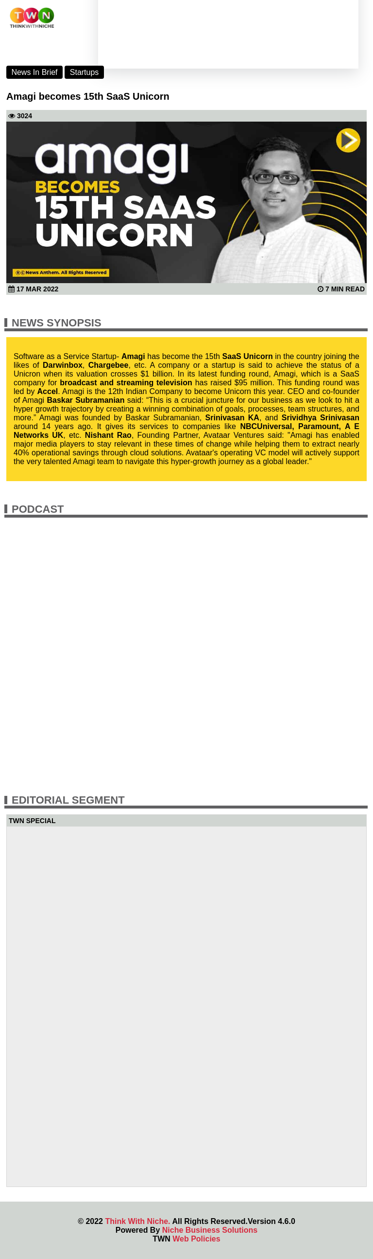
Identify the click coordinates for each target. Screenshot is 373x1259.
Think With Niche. (137, 1221)
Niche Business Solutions (209, 1230)
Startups (84, 72)
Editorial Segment (68, 800)
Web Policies (196, 1239)
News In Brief (34, 72)
